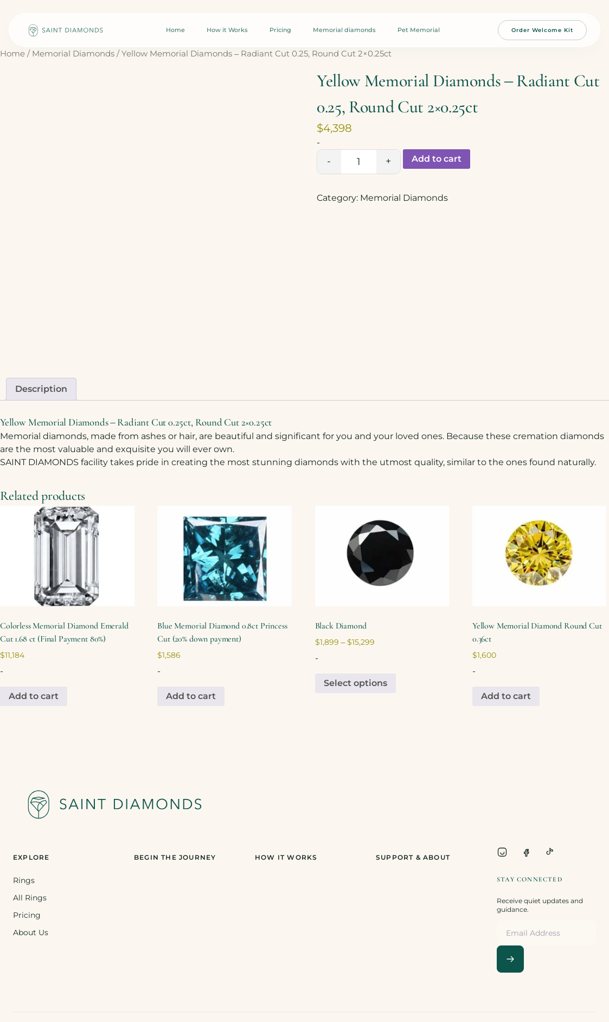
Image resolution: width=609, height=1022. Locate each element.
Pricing (280, 30)
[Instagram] (502, 852)
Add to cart (436, 159)
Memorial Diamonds (73, 54)
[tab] (41, 389)
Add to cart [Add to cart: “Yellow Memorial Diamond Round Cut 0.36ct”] (506, 696)
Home (175, 30)
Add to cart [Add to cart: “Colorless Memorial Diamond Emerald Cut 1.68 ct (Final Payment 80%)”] (34, 696)
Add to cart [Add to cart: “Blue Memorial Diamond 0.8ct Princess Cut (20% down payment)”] (191, 696)
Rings (24, 880)
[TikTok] (549, 852)
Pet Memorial (419, 30)
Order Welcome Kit (542, 30)
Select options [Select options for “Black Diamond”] (355, 683)
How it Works (227, 30)
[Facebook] (526, 852)
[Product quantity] (358, 162)
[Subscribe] (510, 959)
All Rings (30, 898)
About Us (30, 932)
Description (41, 389)
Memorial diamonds (344, 30)
